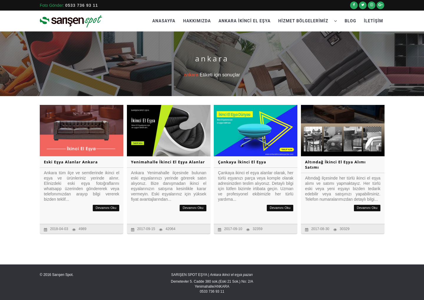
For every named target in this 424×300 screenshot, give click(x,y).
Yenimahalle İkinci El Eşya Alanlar (168, 162)
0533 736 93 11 (81, 5)
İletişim (373, 21)
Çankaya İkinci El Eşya (242, 162)
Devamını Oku (106, 208)
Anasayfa (163, 21)
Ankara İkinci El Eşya (244, 21)
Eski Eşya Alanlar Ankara (71, 162)
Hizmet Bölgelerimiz (307, 21)
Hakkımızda (197, 21)
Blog (350, 21)
